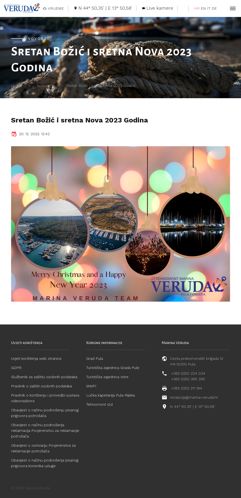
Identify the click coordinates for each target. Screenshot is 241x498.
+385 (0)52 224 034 (188, 373)
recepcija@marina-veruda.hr (194, 397)
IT (208, 8)
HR (197, 8)
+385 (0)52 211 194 (186, 388)
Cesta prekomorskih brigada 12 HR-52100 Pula (196, 361)
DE (214, 8)
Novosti (44, 86)
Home (16, 86)
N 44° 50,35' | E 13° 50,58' (192, 406)
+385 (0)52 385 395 (188, 379)
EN (203, 8)
